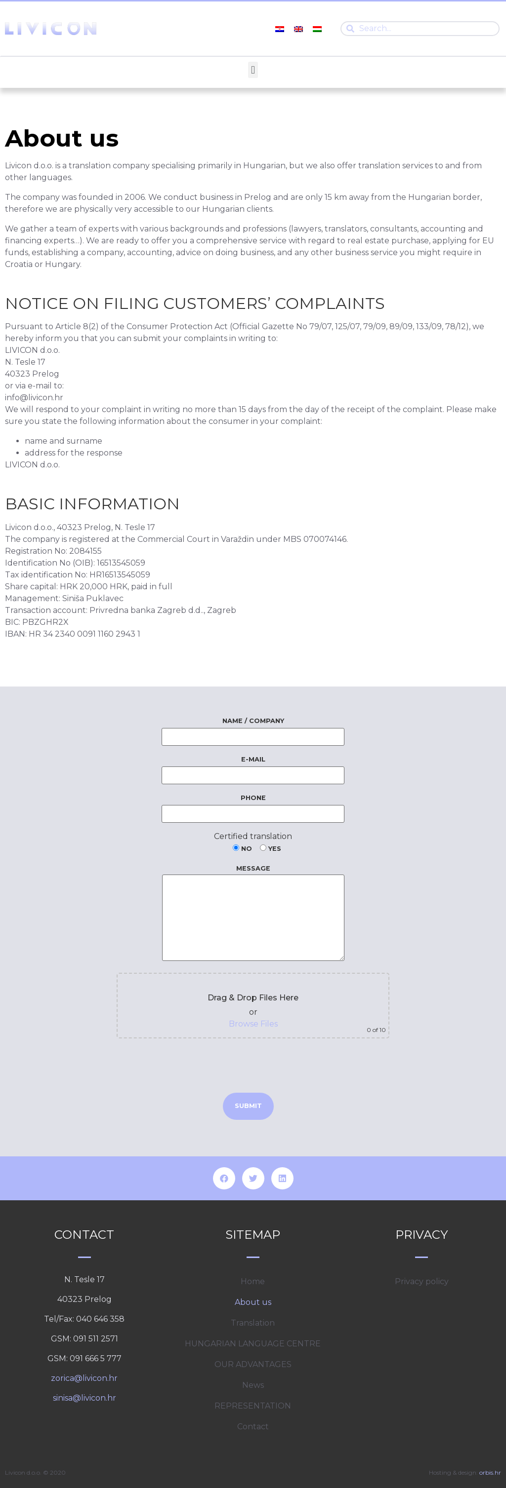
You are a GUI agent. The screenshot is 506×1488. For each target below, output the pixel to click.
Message (253, 913)
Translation (253, 1323)
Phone (253, 806)
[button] (252, 70)
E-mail (253, 767)
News (253, 1385)
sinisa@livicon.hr (84, 1398)
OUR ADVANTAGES (253, 1364)
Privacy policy (422, 1281)
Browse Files (253, 1024)
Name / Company (253, 729)
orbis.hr (490, 1472)
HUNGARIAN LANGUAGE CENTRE (253, 1343)
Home (253, 1281)
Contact (253, 1426)
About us (253, 1302)
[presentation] (253, 1065)
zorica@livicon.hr (84, 1378)
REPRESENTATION (252, 1406)
